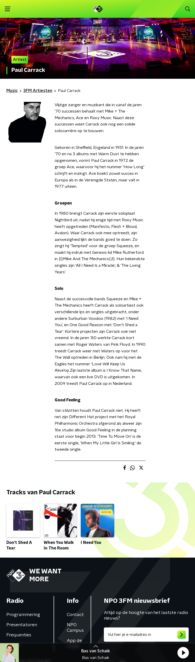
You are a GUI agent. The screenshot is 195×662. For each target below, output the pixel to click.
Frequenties (18, 635)
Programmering (23, 614)
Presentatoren (21, 625)
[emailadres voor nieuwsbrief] (146, 634)
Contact (75, 614)
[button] (183, 652)
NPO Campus (75, 628)
